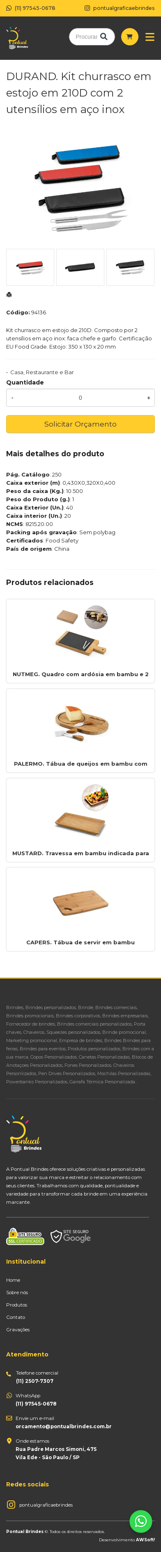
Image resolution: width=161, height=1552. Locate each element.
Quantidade (25, 382)
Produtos (16, 1305)
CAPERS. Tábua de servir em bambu (80, 942)
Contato (15, 1317)
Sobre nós (17, 1292)
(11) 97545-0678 (30, 8)
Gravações (18, 1330)
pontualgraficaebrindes (46, 1505)
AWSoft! (145, 1539)
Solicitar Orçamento (80, 424)
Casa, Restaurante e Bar (42, 372)
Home (13, 1280)
